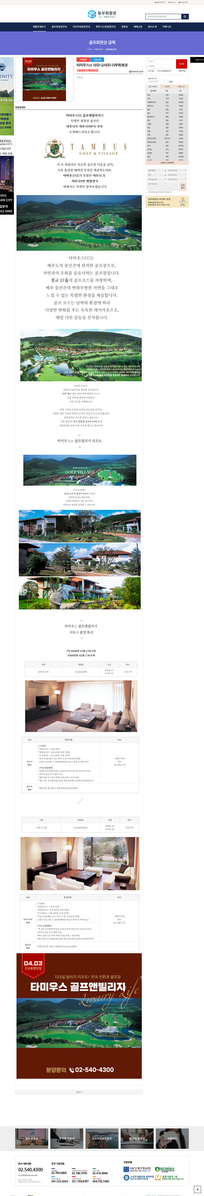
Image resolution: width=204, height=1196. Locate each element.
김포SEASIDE (151, 138)
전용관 (124, 27)
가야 (148, 99)
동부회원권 (102, 14)
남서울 (149, 149)
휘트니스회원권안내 (105, 27)
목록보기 (79, 1040)
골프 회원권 (153, 86)
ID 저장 (151, 71)
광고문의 (106, 1160)
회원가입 (183, 2)
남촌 (148, 157)
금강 (148, 128)
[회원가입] (181, 71)
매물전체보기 (39, 27)
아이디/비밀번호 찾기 (164, 71)
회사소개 (152, 27)
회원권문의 (117, 1160)
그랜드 (149, 124)
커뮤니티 (166, 27)
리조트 (167, 86)
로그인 (172, 2)
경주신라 (150, 106)
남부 (148, 146)
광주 (148, 120)
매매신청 (138, 27)
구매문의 (83, 59)
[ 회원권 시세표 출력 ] (167, 163)
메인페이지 (160, 2)
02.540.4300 (30, 1118)
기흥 (148, 131)
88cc (148, 95)
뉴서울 (149, 160)
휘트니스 (181, 86)
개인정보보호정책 (83, 1160)
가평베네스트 (151, 102)
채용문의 (128, 1160)
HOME (89, 49)
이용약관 (96, 1160)
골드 (148, 109)
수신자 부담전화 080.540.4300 (27, 1124)
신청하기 (183, 186)
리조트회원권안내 (81, 27)
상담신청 (97, 59)
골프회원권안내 (59, 27)
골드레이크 (150, 117)
